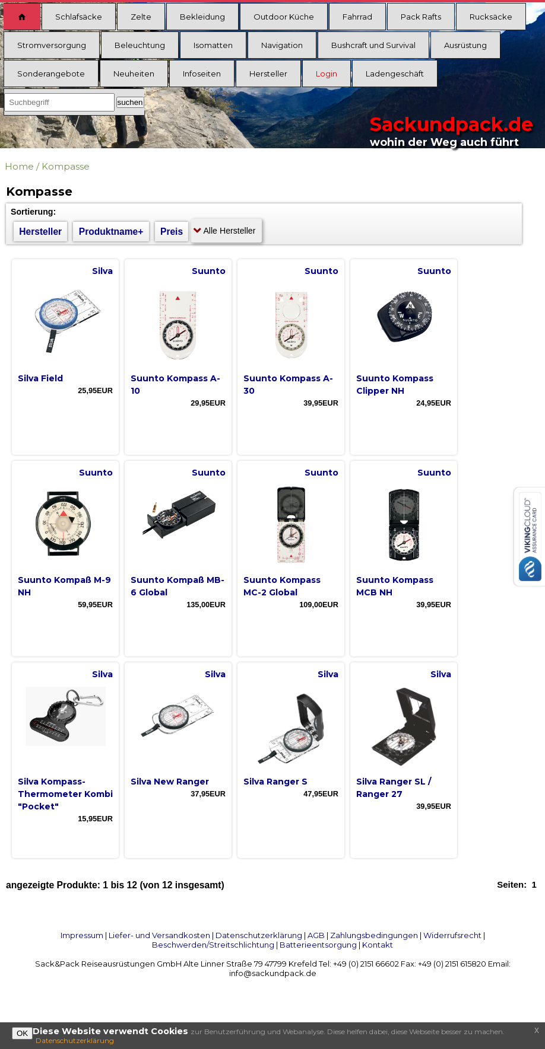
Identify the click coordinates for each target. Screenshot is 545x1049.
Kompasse (66, 166)
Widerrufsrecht (452, 935)
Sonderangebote (51, 73)
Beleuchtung (140, 45)
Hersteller (268, 73)
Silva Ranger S (275, 781)
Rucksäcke (491, 16)
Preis (171, 232)
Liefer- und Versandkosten (159, 935)
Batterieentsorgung (318, 944)
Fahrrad (357, 16)
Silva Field (40, 378)
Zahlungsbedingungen (374, 935)
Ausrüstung (465, 45)
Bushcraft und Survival (373, 45)
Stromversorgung (51, 45)
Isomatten (213, 45)
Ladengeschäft (395, 73)
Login (326, 73)
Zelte (141, 16)
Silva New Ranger (170, 781)
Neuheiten (133, 73)
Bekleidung (202, 16)
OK (22, 1033)
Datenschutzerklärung (259, 935)
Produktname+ (111, 232)
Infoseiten (202, 73)
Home (19, 166)
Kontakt (377, 944)
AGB (316, 935)
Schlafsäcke (78, 16)
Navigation (282, 45)
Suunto (209, 271)
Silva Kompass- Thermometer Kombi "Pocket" (65, 794)
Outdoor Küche (284, 16)
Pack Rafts (421, 16)
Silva (102, 271)
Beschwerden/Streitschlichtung (213, 944)
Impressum (82, 935)
